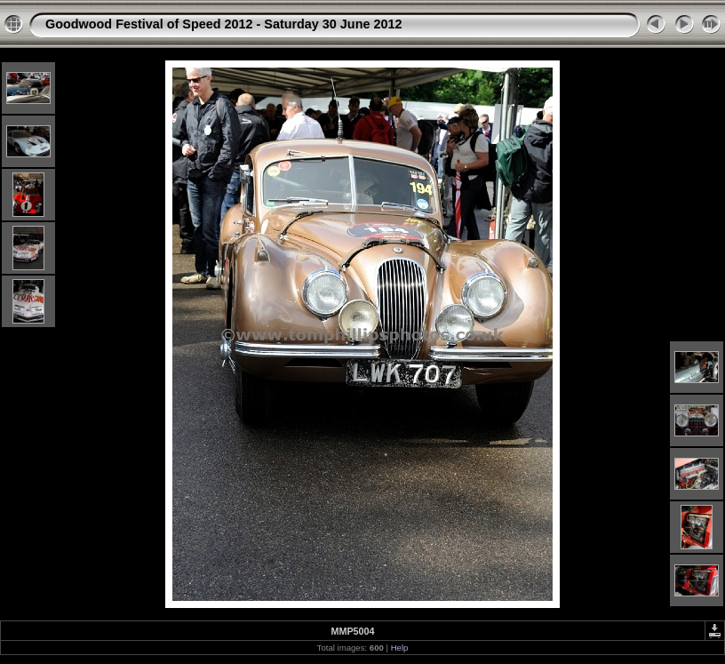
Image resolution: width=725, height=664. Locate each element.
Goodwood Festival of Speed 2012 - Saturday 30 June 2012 (223, 24)
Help (400, 647)
